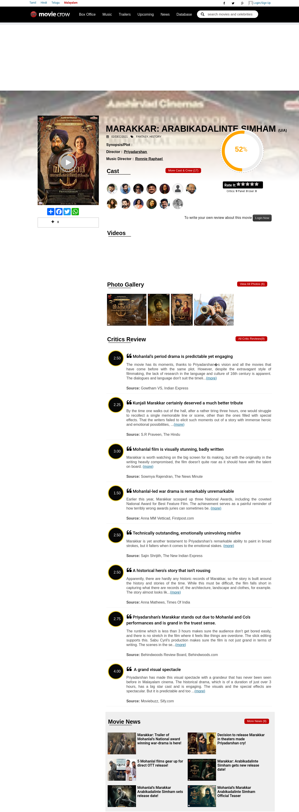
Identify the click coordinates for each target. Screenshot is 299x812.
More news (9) (256, 721)
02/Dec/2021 (119, 136)
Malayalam (71, 2)
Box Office (87, 14)
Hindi (44, 2)
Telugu (55, 2)
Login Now (262, 218)
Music (107, 14)
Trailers (125, 14)
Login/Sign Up (259, 3)
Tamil (32, 2)
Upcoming (145, 14)
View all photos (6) (252, 284)
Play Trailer (68, 168)
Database (184, 14)
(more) (211, 378)
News (165, 14)
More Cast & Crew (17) (183, 170)
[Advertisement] (150, 56)
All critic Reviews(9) (251, 338)
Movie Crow (51, 16)
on (258, 184)
